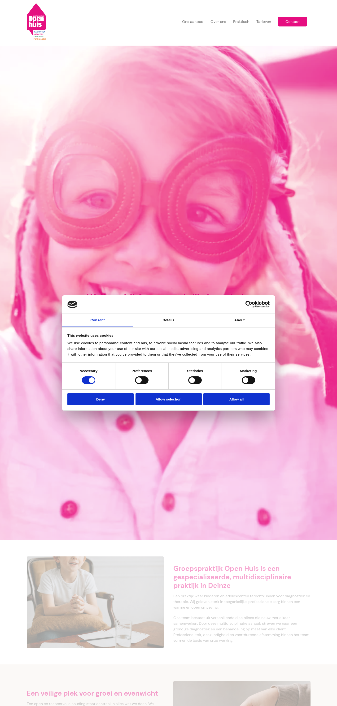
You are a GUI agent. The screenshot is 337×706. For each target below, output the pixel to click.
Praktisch (241, 21)
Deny (100, 399)
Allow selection (168, 399)
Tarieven (263, 21)
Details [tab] (169, 320)
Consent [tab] (97, 320)
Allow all (236, 399)
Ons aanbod (192, 21)
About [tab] (239, 320)
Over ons (218, 21)
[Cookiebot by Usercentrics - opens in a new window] (249, 304)
